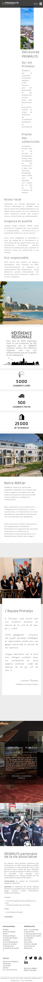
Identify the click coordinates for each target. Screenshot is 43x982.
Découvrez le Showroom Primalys (21, 777)
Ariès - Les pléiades (31, 930)
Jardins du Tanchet (9, 944)
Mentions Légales (30, 968)
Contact (5, 968)
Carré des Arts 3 (8, 946)
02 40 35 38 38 (11, 970)
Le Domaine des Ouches (33, 934)
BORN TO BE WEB (30, 970)
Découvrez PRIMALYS (10, 962)
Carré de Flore (29, 932)
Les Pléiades (28, 938)
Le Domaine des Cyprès (32, 936)
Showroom (7, 964)
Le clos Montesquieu (10, 942)
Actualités (7, 966)
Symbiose (6, 940)
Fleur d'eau (28, 942)
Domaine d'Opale (9, 932)
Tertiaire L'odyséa (30, 944)
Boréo (5, 934)
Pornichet (27, 940)
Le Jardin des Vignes (10, 938)
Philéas (5, 930)
